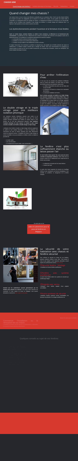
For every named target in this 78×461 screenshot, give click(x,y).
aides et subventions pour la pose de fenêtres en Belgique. (38, 229)
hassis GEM (10, 2)
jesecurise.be (59, 262)
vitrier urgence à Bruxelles (21, 293)
